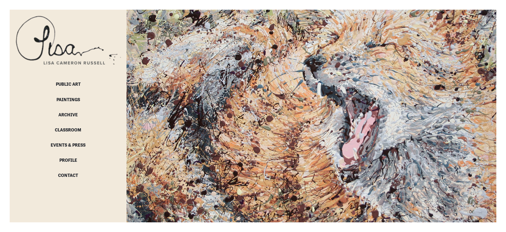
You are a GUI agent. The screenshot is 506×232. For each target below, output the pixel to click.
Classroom (68, 129)
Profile (68, 160)
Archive (68, 114)
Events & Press (68, 145)
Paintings (68, 99)
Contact (68, 175)
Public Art (68, 84)
